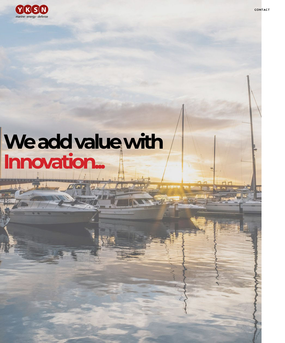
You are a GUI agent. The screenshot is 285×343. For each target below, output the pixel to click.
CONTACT (262, 10)
